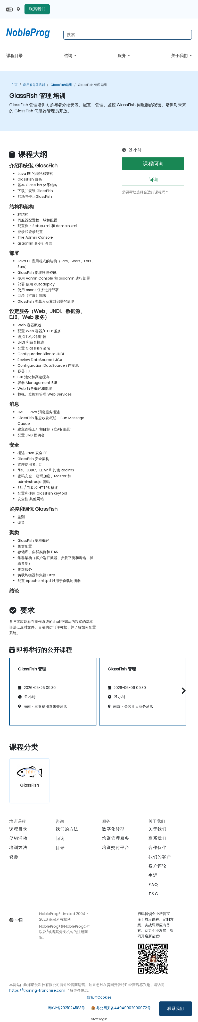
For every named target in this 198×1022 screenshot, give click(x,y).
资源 (13, 857)
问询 (153, 179)
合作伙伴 (157, 847)
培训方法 (18, 847)
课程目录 (14, 56)
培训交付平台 (115, 847)
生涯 (153, 875)
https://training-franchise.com (37, 990)
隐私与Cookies (99, 997)
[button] (182, 690)
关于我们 (180, 56)
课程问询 (153, 163)
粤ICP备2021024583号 (66, 1007)
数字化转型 (113, 829)
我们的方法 (67, 829)
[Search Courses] (127, 35)
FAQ (153, 884)
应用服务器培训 (34, 85)
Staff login (99, 1019)
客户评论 (157, 866)
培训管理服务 (115, 838)
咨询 (68, 56)
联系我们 (175, 1008)
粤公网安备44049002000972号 (123, 1007)
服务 (122, 56)
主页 (14, 85)
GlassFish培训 (61, 85)
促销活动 (18, 838)
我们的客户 (159, 857)
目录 (60, 848)
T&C (153, 894)
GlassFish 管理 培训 (92, 85)
